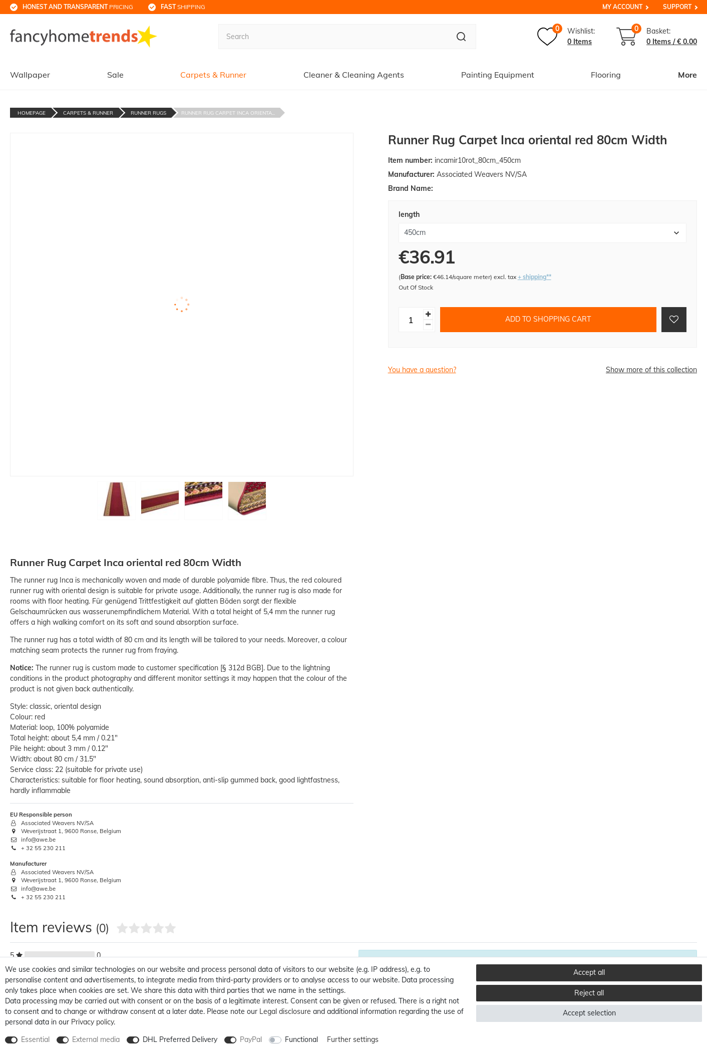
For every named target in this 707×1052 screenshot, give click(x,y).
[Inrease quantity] (428, 314)
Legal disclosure (285, 1011)
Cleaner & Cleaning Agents (353, 75)
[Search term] (332, 36)
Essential (35, 1039)
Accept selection (589, 1012)
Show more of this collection (651, 369)
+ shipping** (534, 277)
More (687, 75)
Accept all (589, 972)
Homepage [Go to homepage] (32, 113)
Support (677, 7)
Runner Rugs (148, 113)
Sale (115, 75)
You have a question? (422, 369)
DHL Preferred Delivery (180, 1039)
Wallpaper (30, 75)
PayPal (251, 1039)
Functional (301, 1039)
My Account (622, 7)
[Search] (461, 36)
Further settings (353, 1039)
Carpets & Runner (213, 75)
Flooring (606, 75)
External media (96, 1039)
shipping (183, 7)
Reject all (589, 992)
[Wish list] (566, 36)
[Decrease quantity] (428, 325)
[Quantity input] (411, 320)
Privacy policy (92, 1021)
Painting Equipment (497, 75)
